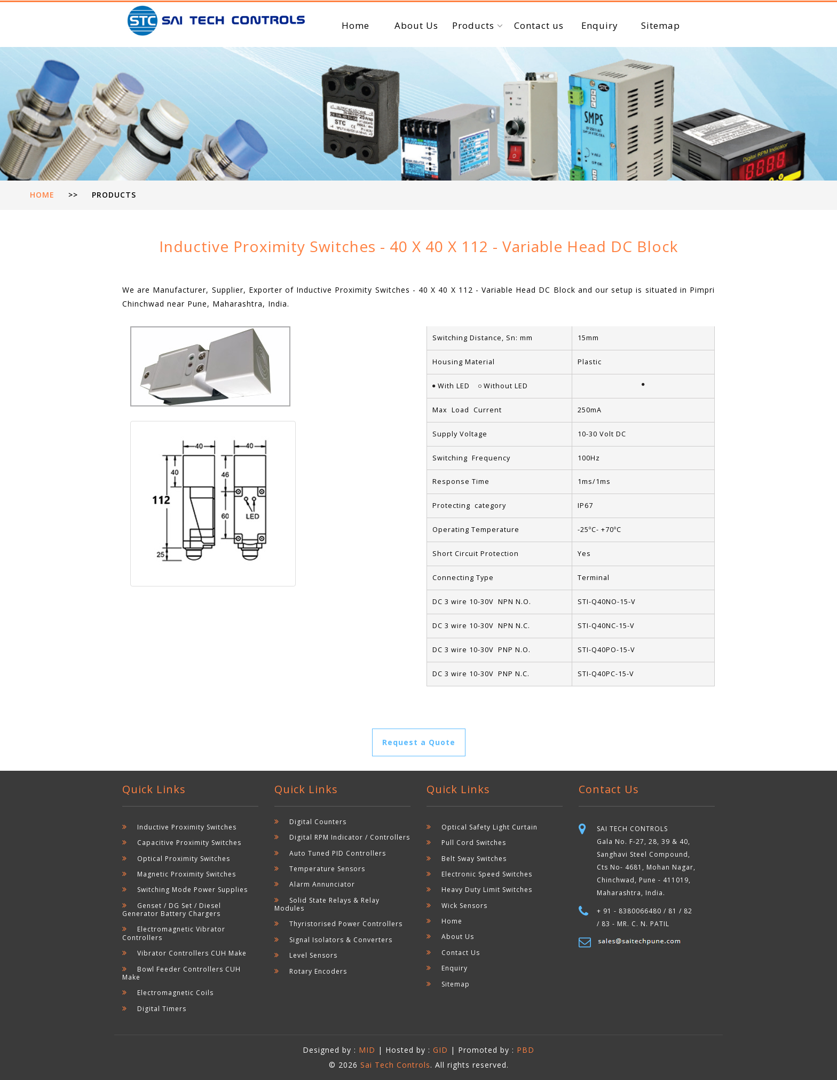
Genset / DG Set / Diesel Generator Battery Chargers (171, 909)
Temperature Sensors (327, 868)
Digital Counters (317, 821)
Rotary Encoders (318, 971)
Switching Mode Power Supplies (192, 889)
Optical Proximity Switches (183, 858)
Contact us (539, 25)
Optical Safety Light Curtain (489, 827)
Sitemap (660, 25)
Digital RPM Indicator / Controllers (349, 837)
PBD (525, 1050)
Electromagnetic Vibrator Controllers (173, 933)
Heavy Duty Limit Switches (486, 889)
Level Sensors (313, 955)
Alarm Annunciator (322, 884)
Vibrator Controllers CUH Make (192, 953)
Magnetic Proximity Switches (186, 874)
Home (355, 25)
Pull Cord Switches (473, 842)
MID (368, 1050)
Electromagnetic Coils (175, 992)
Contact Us (460, 952)
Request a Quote (418, 742)
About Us (416, 25)
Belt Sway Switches (474, 858)
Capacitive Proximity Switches (189, 842)
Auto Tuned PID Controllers (337, 853)
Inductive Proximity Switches (186, 827)
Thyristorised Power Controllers (345, 923)
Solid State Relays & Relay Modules (327, 904)
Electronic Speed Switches (486, 874)
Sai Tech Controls (395, 1065)
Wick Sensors (464, 905)
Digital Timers (161, 1008)
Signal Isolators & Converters (340, 939)
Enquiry (599, 25)
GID (440, 1050)
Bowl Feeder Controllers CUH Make (181, 973)
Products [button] (474, 25)
